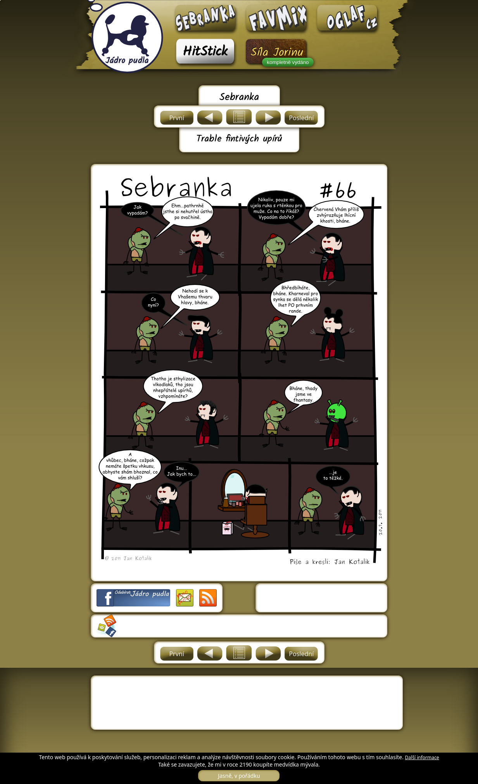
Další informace (422, 757)
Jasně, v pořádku (239, 775)
